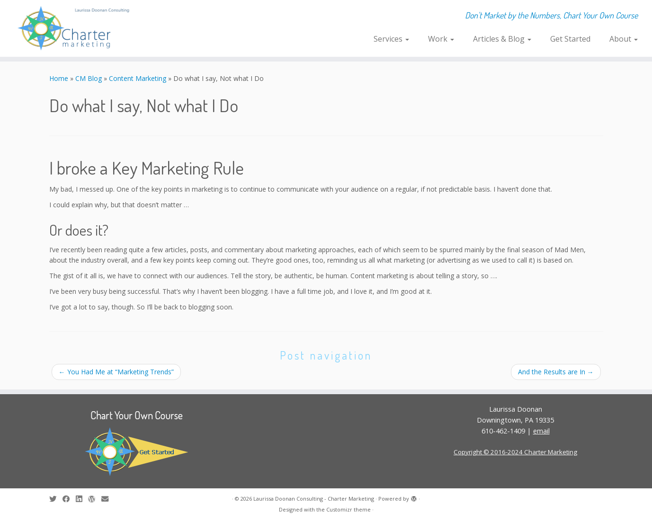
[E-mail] (108, 499)
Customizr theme (348, 509)
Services (391, 39)
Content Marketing (137, 78)
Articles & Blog (502, 39)
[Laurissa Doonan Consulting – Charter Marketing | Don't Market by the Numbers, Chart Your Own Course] (75, 28)
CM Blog (88, 78)
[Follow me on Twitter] (56, 499)
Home (58, 78)
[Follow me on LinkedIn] (82, 499)
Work (441, 39)
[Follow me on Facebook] (69, 499)
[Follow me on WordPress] (94, 499)
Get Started (570, 39)
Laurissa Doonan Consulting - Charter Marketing (313, 498)
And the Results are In (556, 371)
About (623, 39)
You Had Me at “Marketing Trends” (116, 371)
